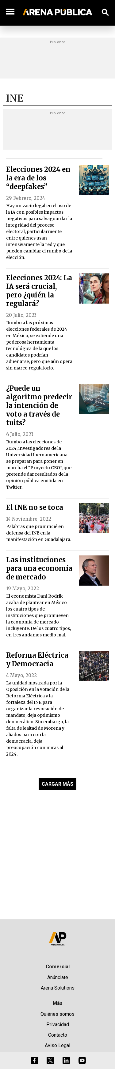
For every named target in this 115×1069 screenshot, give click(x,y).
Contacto (57, 1035)
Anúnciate (57, 977)
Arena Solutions (58, 988)
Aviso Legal (57, 1045)
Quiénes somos (57, 1014)
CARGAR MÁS (57, 784)
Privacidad (57, 1024)
